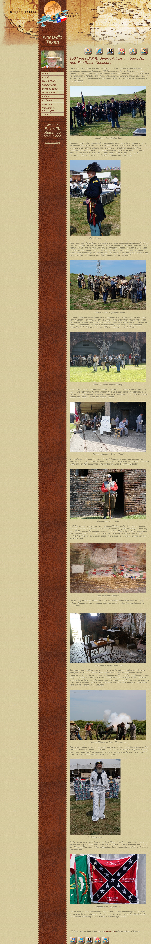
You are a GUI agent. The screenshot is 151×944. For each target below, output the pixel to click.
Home (45, 73)
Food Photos (49, 85)
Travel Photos (49, 81)
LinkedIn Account (133, 51)
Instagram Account (144, 51)
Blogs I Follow (50, 88)
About (45, 77)
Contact (46, 114)
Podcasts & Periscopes (48, 109)
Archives (47, 100)
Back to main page (52, 143)
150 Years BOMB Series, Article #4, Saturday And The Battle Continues (107, 60)
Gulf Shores (109, 931)
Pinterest (122, 51)
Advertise (47, 104)
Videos (46, 96)
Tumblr (110, 51)
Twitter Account (99, 51)
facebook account (88, 51)
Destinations (49, 92)
